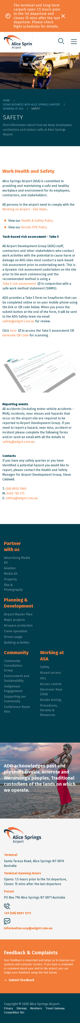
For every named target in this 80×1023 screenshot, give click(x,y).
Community (16, 652)
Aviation (10, 568)
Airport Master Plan (18, 614)
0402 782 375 (15, 493)
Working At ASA (13, 108)
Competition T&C (14, 1012)
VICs (43, 678)
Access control (50, 684)
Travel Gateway (55, 1008)
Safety (44, 667)
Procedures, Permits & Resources (49, 710)
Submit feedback (21, 980)
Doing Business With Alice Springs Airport (31, 104)
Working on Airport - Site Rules (24, 209)
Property (10, 579)
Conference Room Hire (17, 709)
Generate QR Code (15, 335)
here (13, 330)
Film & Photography (13, 587)
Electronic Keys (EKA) (51, 692)
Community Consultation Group (13, 665)
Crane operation (15, 631)
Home (6, 100)
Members (36, 1008)
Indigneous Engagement (13, 688)
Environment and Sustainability (16, 678)
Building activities (16, 642)
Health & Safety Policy (37, 220)
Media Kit (10, 573)
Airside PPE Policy (34, 227)
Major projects (14, 620)
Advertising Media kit (17, 560)
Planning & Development (18, 603)
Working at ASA (52, 655)
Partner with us (12, 546)
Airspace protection (18, 625)
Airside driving (50, 700)
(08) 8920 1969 (16, 489)
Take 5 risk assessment (19, 283)
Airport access (50, 672)
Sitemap (22, 1008)
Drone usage (13, 637)
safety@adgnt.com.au (18, 321)
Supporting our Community (15, 699)
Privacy (8, 1008)
